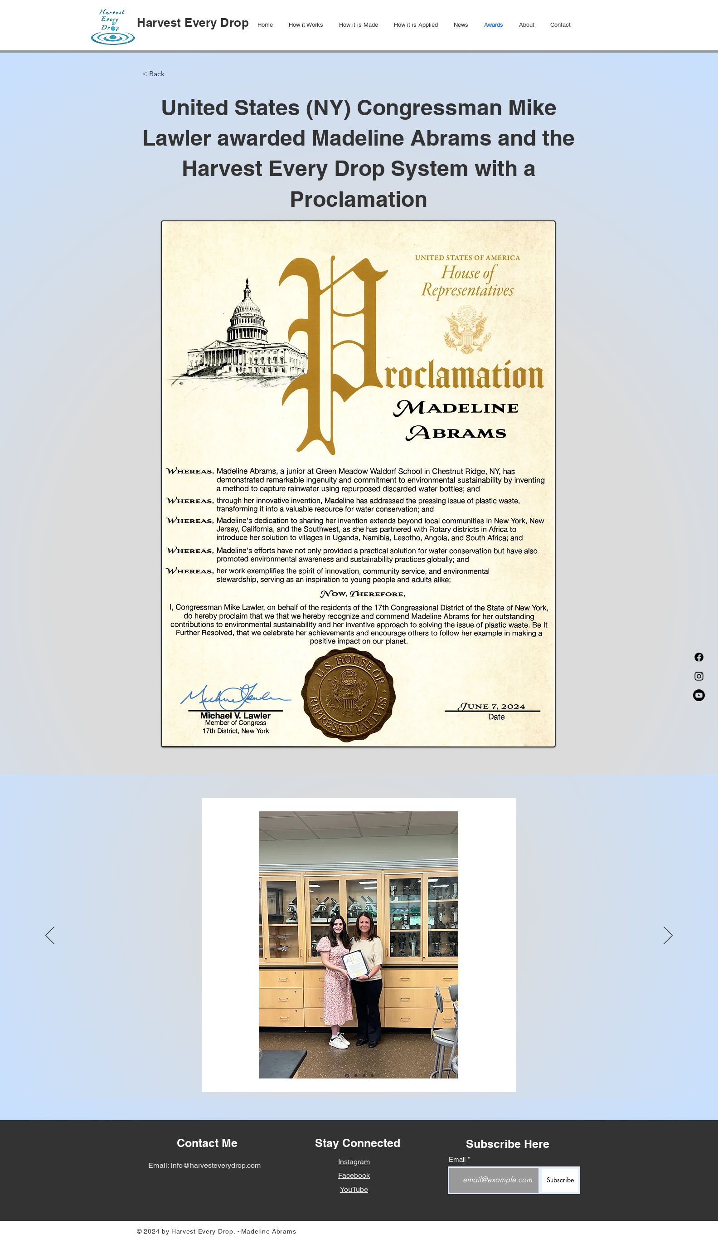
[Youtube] (699, 695)
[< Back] (172, 74)
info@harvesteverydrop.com (216, 1165)
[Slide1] (347, 1075)
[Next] (668, 936)
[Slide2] (355, 1075)
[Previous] (49, 936)
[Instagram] (699, 676)
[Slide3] (364, 1075)
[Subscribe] (560, 1180)
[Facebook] (699, 657)
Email (457, 1159)
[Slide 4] (372, 1075)
